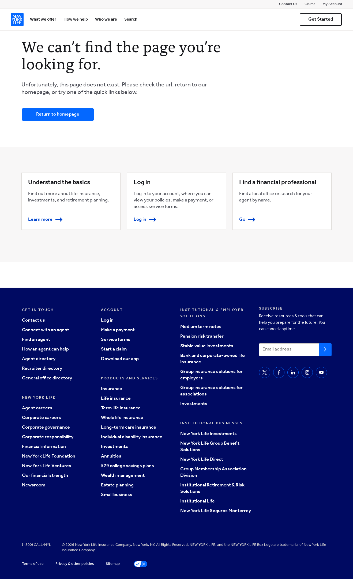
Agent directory (38, 359)
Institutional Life (197, 501)
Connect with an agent (45, 330)
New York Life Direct (201, 460)
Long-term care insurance (128, 427)
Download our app (120, 359)
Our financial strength (45, 476)
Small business (116, 495)
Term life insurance (121, 408)
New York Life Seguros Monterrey (215, 511)
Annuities (111, 456)
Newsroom (33, 485)
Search (130, 20)
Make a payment (118, 330)
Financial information (44, 447)
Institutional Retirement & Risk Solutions (212, 488)
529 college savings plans (127, 466)
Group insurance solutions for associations (211, 391)
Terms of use (33, 564)
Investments (114, 447)
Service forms (115, 340)
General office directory (47, 378)
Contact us (33, 320)
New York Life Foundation (48, 456)
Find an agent (36, 340)
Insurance (111, 389)
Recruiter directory (42, 369)
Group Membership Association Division (213, 472)
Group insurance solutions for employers (211, 375)
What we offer (43, 20)
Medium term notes (200, 327)
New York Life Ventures (46, 466)
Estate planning (117, 485)
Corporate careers (41, 418)
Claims (310, 4)
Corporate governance (46, 427)
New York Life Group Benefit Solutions (209, 447)
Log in (107, 320)
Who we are (106, 20)
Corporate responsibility (47, 437)
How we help (75, 20)
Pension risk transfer (202, 336)
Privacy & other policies (74, 564)
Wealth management (123, 476)
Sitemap (113, 564)
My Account (332, 4)
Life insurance (116, 399)
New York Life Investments (208, 434)
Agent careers (37, 408)
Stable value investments (206, 346)
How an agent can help (45, 349)
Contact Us (288, 4)
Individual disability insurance (131, 437)
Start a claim (114, 349)
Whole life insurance (122, 418)
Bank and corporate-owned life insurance (212, 359)
